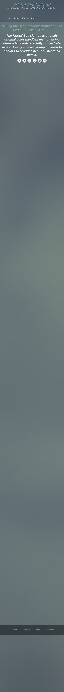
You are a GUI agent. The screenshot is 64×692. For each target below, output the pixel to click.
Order (33, 18)
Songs (16, 18)
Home (8, 18)
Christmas (48, 629)
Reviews (24, 18)
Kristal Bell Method (32, 5)
